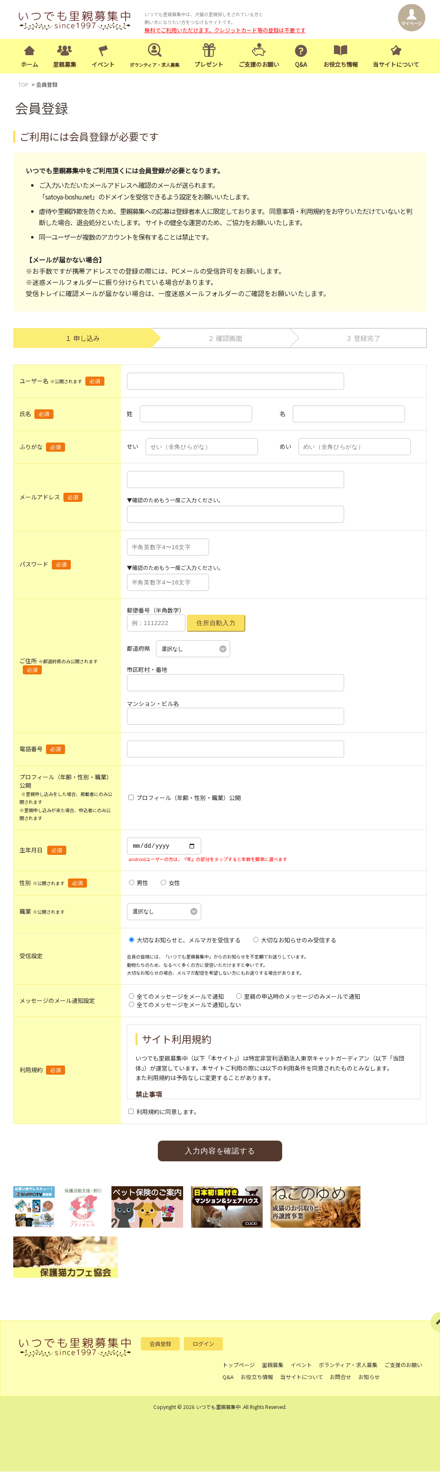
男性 (138, 883)
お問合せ (341, 1377)
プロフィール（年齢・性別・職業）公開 (184, 798)
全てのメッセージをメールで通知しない (185, 1005)
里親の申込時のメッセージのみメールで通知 (298, 997)
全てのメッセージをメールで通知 (176, 997)
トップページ (238, 1365)
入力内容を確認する (220, 1151)
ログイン (203, 1344)
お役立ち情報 (340, 65)
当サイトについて (396, 65)
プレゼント (208, 65)
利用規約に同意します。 (164, 1112)
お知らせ (369, 1377)
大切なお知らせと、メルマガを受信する (185, 940)
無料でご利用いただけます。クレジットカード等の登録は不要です (225, 30)
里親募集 (64, 65)
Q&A (301, 65)
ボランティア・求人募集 (348, 1365)
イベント (103, 65)
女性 (170, 883)
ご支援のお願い (259, 65)
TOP (23, 85)
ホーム (29, 65)
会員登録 (160, 1344)
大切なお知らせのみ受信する (294, 940)
